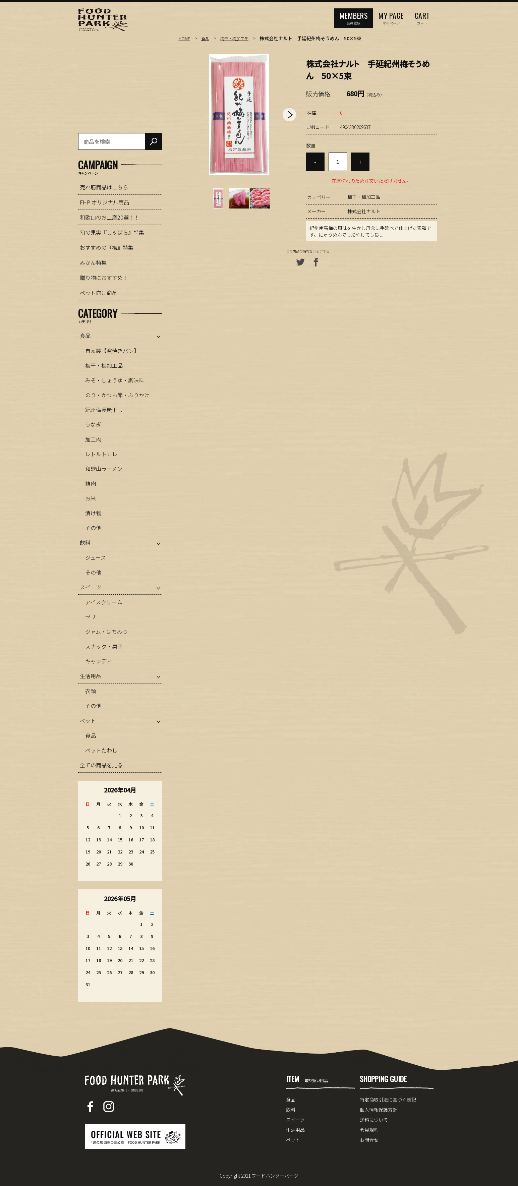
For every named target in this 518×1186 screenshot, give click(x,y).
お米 (90, 498)
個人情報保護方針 (378, 1109)
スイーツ (90, 587)
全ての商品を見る (101, 765)
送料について (374, 1119)
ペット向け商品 (98, 293)
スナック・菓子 (104, 646)
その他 (93, 528)
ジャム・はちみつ (106, 632)
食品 (207, 38)
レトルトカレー (104, 454)
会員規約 (369, 1129)
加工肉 (93, 439)
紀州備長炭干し (104, 410)
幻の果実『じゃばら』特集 (112, 232)
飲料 (85, 542)
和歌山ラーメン (103, 469)
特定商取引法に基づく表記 (388, 1099)
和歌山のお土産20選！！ (109, 217)
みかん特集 (93, 262)
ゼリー (93, 617)
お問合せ (369, 1139)
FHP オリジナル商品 (104, 202)
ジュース (95, 557)
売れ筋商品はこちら (104, 187)
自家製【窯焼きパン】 (112, 351)
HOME (185, 38)
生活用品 (90, 676)
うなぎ (93, 424)
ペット (88, 720)
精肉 (90, 483)
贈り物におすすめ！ (104, 278)
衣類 (90, 691)
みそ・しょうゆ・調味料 (114, 380)
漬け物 (93, 513)
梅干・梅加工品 (239, 38)
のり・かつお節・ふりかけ (117, 395)
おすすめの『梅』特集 (106, 247)
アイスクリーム (103, 602)
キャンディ (98, 661)
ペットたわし (101, 750)
